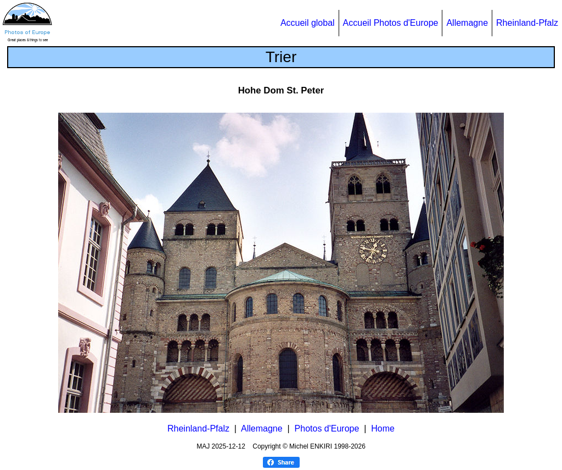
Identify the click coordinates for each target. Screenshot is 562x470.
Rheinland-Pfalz (527, 22)
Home (383, 428)
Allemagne (467, 22)
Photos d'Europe (327, 428)
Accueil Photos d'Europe (391, 22)
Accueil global (307, 22)
